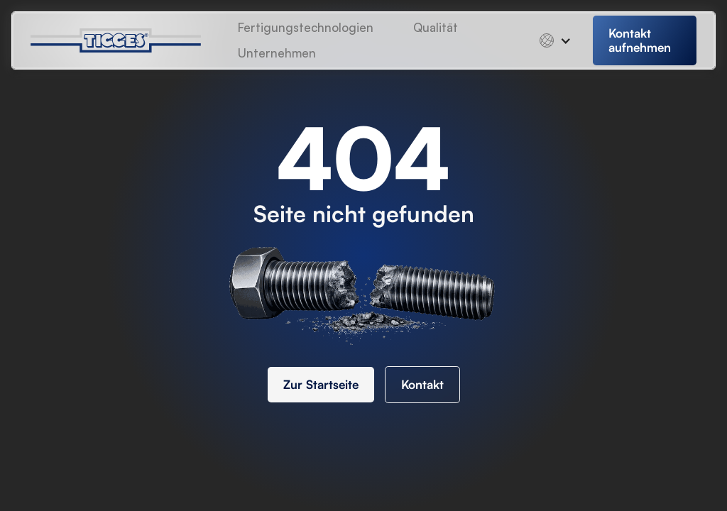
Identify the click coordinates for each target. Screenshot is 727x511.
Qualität (435, 27)
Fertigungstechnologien (305, 27)
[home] (127, 40)
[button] (277, 53)
